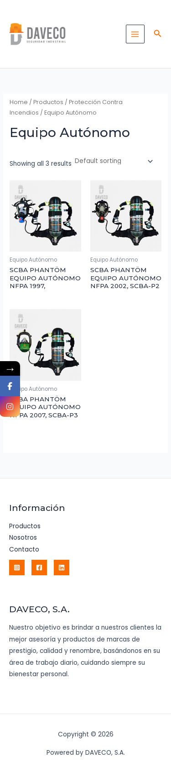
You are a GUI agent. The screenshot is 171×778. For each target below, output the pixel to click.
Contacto (24, 549)
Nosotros (23, 537)
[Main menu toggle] (135, 34)
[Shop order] (113, 161)
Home (19, 102)
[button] (158, 34)
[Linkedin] (61, 567)
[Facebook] (39, 567)
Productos (48, 102)
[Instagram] (17, 567)
